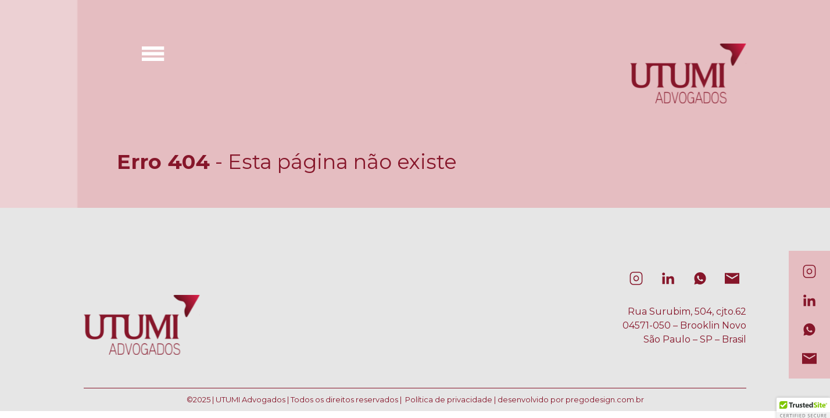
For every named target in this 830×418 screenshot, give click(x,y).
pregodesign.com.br (605, 399)
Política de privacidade (448, 399)
